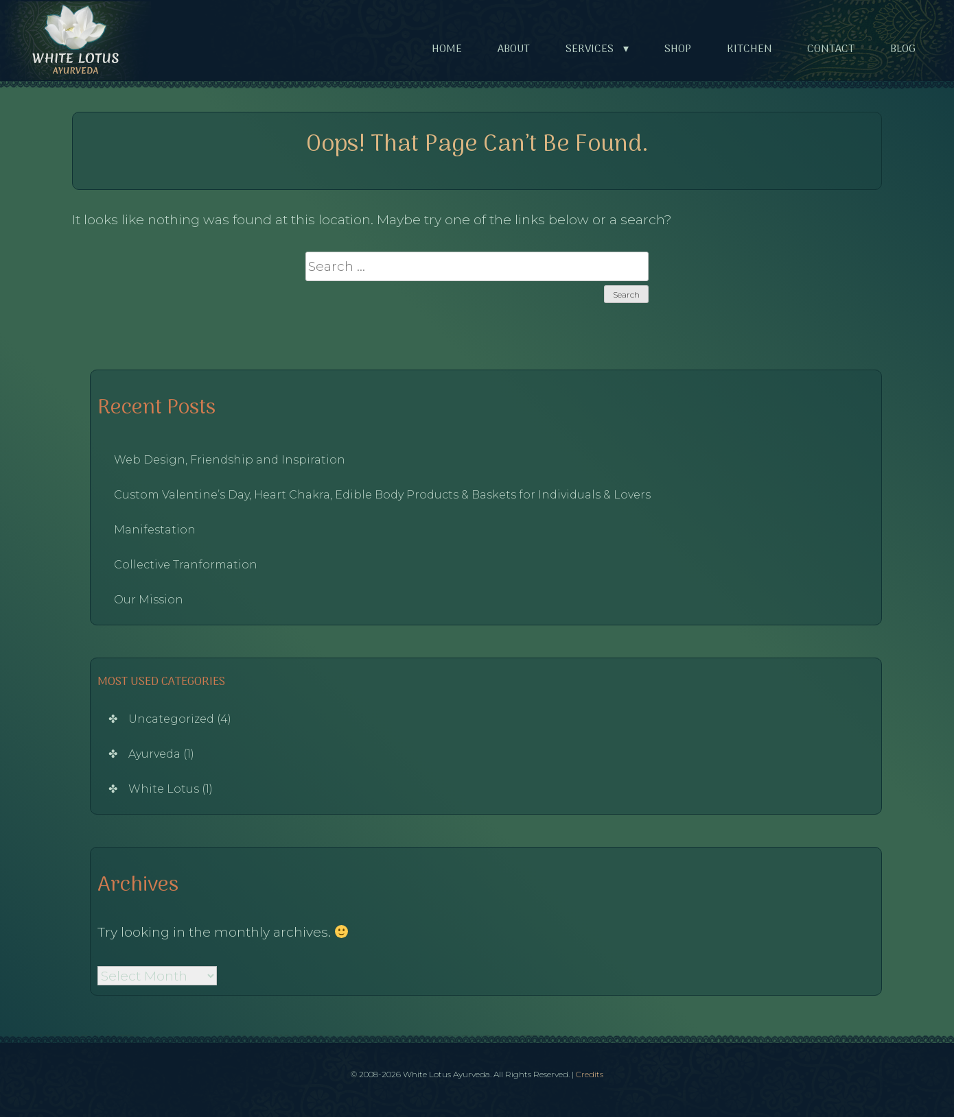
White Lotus (163, 788)
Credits (589, 1074)
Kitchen (749, 49)
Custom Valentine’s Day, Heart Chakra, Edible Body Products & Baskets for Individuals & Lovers (382, 494)
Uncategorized (171, 718)
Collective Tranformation (185, 564)
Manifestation (155, 529)
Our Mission (148, 599)
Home (447, 49)
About (514, 49)
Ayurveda (154, 753)
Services (600, 50)
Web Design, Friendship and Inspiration (229, 459)
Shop (677, 49)
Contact (830, 49)
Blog (903, 49)
